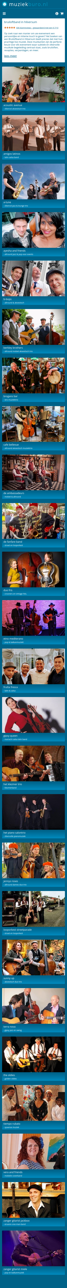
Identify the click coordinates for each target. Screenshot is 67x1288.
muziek (28, 4)
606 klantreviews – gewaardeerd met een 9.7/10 (37, 27)
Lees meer (10, 56)
